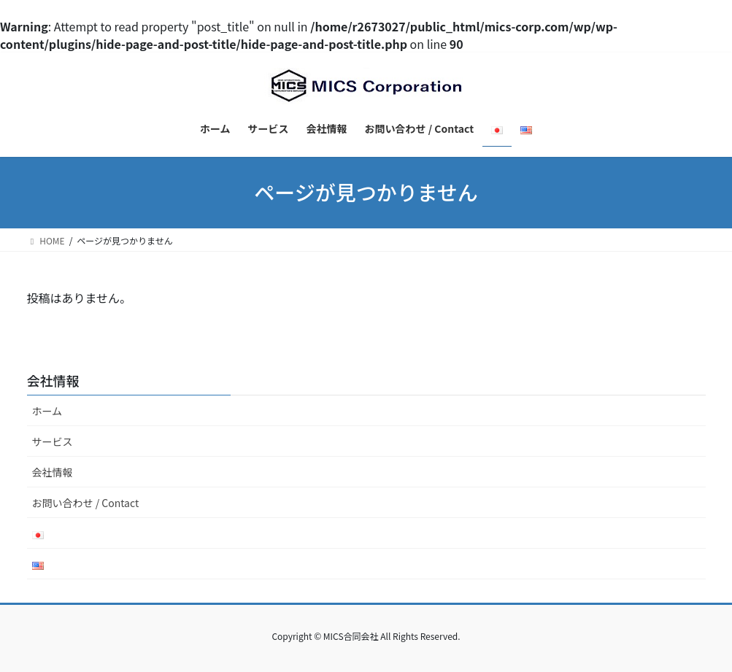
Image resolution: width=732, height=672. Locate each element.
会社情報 (52, 472)
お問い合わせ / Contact (85, 502)
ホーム (47, 410)
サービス (52, 441)
